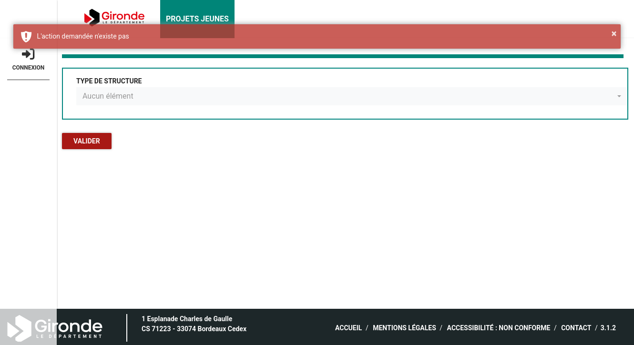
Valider (86, 141)
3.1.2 (608, 328)
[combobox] (351, 96)
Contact (576, 328)
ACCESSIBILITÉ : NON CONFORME (499, 328)
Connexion (28, 59)
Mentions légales (404, 328)
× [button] (614, 33)
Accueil (348, 328)
